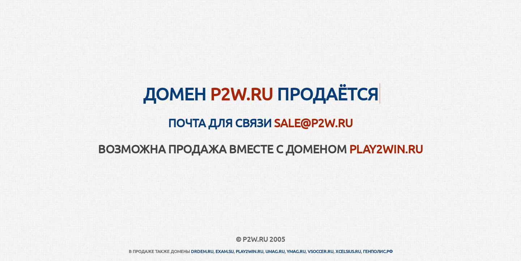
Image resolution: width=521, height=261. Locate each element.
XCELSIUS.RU (348, 251)
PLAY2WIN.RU (386, 149)
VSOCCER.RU (320, 251)
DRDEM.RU (202, 251)
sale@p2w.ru (313, 123)
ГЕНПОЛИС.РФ (378, 251)
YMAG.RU (296, 251)
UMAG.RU (275, 251)
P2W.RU (241, 93)
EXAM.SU (224, 251)
